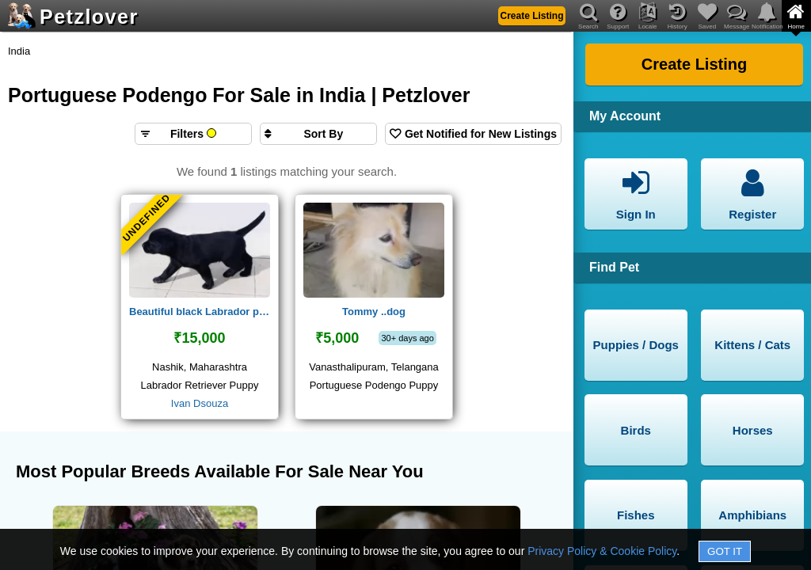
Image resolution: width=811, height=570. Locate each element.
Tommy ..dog (374, 311)
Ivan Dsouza (199, 403)
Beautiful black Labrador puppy (199, 311)
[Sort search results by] (318, 134)
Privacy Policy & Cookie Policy (601, 551)
